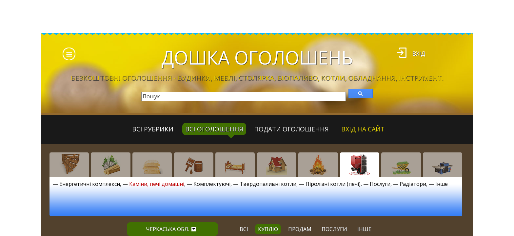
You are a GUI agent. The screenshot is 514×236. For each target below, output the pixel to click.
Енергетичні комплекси (89, 183)
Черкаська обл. (171, 229)
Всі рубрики (152, 129)
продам (299, 229)
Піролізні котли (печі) (333, 183)
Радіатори (413, 183)
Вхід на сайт (363, 129)
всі (244, 229)
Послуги (380, 183)
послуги (334, 229)
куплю (268, 229)
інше (364, 229)
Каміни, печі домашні (156, 183)
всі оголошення (214, 129)
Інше (441, 183)
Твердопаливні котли (268, 183)
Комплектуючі (211, 183)
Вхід (418, 53)
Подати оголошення (291, 129)
